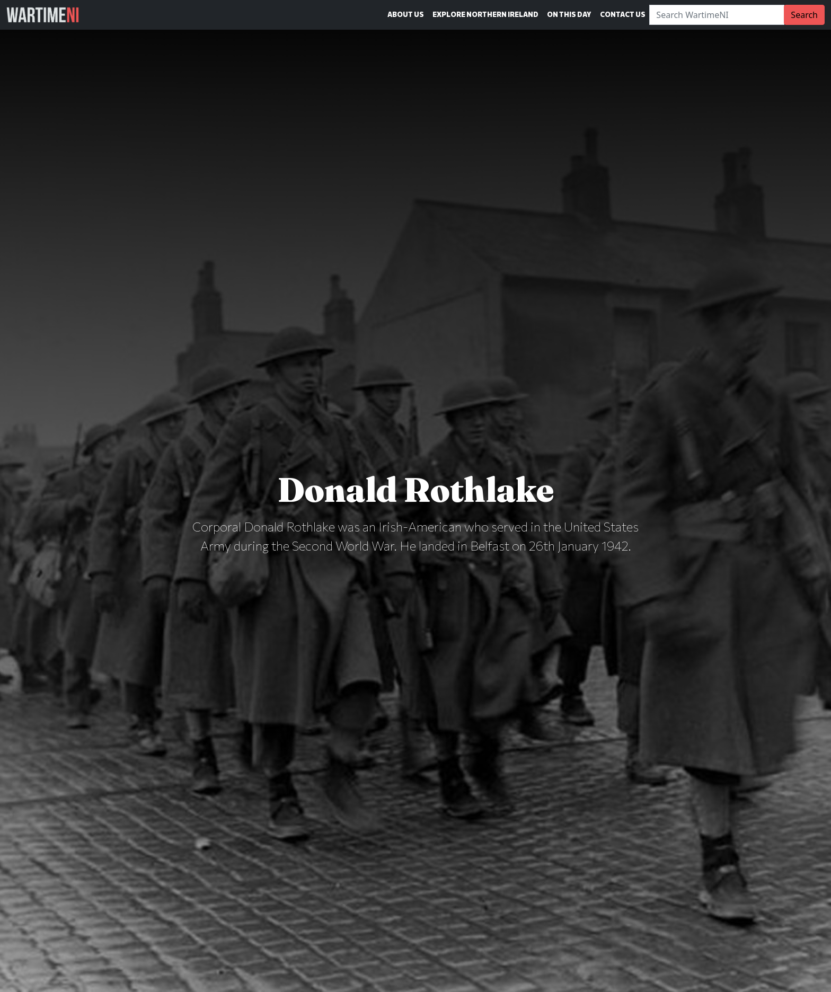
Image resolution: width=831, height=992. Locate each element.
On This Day (569, 14)
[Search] (716, 15)
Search (804, 15)
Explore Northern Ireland (485, 14)
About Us (405, 14)
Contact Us (623, 14)
